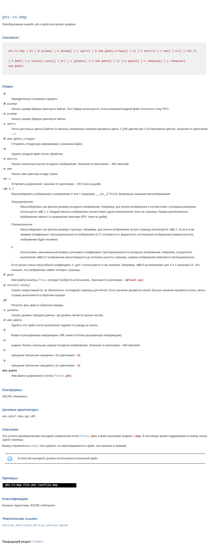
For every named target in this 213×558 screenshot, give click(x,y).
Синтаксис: (11, 37)
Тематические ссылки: (20, 518)
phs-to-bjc (8, 525)
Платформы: (12, 390)
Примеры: (10, 478)
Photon (42, 280)
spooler (63, 525)
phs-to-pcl (39, 525)
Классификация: (15, 499)
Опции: (8, 86)
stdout (35, 445)
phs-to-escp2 (23, 525)
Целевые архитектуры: (20, 410)
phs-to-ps (52, 525)
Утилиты (37, 541)
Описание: (10, 429)
